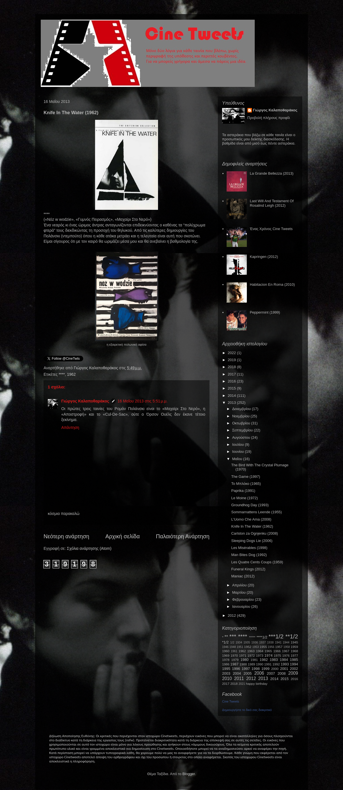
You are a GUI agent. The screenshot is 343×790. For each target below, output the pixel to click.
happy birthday (257, 683)
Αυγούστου (241, 437)
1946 (225, 647)
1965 (268, 651)
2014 (232, 395)
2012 (232, 615)
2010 (227, 678)
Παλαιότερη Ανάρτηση (183, 536)
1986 (225, 664)
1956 (271, 647)
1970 (234, 655)
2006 (259, 673)
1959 (294, 647)
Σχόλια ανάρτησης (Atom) (89, 548)
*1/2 (225, 642)
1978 (225, 659)
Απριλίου (240, 585)
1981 (254, 659)
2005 (247, 673)
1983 (274, 660)
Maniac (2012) (242, 576)
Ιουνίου (238, 451)
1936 (254, 642)
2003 (226, 673)
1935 (246, 642)
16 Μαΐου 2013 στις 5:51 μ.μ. (143, 401)
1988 (243, 664)
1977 (294, 655)
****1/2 (261, 637)
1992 (276, 664)
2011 (239, 678)
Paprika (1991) (243, 491)
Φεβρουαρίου (243, 599)
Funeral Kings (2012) (248, 569)
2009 (293, 673)
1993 (285, 664)
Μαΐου (237, 459)
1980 (244, 660)
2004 (237, 673)
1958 (286, 647)
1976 (286, 655)
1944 (286, 642)
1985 (294, 660)
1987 (234, 664)
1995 (226, 669)
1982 (264, 660)
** (226, 636)
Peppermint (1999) (265, 312)
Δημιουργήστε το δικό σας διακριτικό (247, 710)
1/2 (232, 642)
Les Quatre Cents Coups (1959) (257, 562)
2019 (232, 360)
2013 (232, 402)
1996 (236, 669)
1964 (259, 651)
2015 (232, 388)
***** (252, 637)
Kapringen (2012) (264, 257)
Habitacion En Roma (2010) (272, 284)
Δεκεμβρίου (242, 409)
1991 (268, 664)
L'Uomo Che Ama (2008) (251, 519)
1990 (259, 664)
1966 (277, 651)
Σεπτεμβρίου (243, 430)
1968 (294, 651)
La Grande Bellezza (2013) (271, 173)
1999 (265, 669)
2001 (284, 669)
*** (232, 636)
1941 (278, 642)
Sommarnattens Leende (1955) (256, 512)
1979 (235, 659)
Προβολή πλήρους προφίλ (268, 118)
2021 (242, 683)
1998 (256, 669)
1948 (232, 647)
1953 (255, 647)
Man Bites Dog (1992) (249, 555)
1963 (250, 651)
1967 (285, 651)
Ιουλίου (238, 444)
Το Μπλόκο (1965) (246, 483)
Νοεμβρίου (241, 416)
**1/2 (291, 636)
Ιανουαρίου (241, 606)
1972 (251, 655)
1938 (270, 642)
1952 (247, 647)
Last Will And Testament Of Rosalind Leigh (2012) (272, 203)
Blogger (188, 774)
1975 (277, 655)
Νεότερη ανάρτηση (66, 536)
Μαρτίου (239, 592)
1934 (239, 642)
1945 (294, 642)
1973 (259, 655)
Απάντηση (70, 427)
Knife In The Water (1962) (252, 526)
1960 (225, 651)
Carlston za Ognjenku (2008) (254, 533)
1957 (279, 647)
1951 (240, 647)
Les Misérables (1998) (249, 548)
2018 (232, 367)
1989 (251, 664)
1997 (246, 669)
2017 (232, 374)
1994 (294, 664)
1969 (225, 655)
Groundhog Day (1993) (249, 505)
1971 (242, 655)
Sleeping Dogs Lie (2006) (251, 541)
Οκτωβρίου (241, 423)
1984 (284, 660)
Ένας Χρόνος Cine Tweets (271, 229)
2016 (232, 381)
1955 (263, 647)
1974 (268, 655)
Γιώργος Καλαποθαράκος (96, 368)
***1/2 (275, 636)
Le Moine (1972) (244, 498)
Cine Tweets (230, 701)
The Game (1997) (245, 476)
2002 (294, 669)
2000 (275, 668)
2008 (281, 673)
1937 (262, 642)
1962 (71, 374)
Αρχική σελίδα (122, 536)
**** (62, 374)
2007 (271, 673)
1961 (234, 651)
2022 (232, 353)
